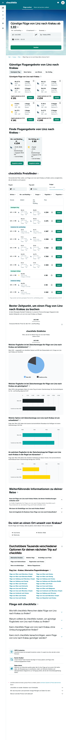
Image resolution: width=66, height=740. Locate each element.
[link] (17, 163)
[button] (3, 3)
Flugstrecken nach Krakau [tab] (36, 561)
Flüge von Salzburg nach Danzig (19, 581)
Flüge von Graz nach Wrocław (18, 588)
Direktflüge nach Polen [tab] (45, 557)
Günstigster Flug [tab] (15, 72)
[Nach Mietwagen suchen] (3, 15)
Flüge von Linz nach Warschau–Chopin (47, 595)
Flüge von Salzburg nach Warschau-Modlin (48, 581)
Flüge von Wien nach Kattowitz (19, 586)
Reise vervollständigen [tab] (17, 565)
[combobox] (17, 30)
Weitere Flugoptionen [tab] (34, 565)
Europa (14, 57)
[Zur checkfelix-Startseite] (11, 2)
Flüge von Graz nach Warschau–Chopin (21, 591)
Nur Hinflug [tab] (49, 72)
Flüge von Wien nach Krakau (44, 574)
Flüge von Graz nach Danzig (18, 598)
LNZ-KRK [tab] (36, 319)
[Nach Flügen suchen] (3, 8)
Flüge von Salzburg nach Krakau (45, 579)
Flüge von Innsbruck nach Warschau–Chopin (49, 591)
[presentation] (18, 27)
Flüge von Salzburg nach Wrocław (46, 593)
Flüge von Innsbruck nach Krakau (19, 593)
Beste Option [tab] (27, 72)
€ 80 (13, 27)
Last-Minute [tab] (38, 72)
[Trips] (3, 23)
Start (10, 57)
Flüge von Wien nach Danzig (44, 576)
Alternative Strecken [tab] (17, 557)
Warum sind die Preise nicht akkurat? (36, 694)
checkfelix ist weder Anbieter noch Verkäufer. (36, 688)
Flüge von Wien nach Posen (44, 583)
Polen (19, 57)
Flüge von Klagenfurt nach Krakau (46, 598)
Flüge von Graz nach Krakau (44, 586)
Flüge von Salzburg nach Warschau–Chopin (22, 579)
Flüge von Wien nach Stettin (18, 595)
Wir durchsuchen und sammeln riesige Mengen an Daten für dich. (36, 691)
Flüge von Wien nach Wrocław (18, 583)
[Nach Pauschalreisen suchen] (3, 18)
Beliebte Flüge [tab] (30, 557)
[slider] (64, 190)
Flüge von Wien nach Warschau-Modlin (21, 576)
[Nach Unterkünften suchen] (3, 11)
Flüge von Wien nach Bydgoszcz (45, 588)
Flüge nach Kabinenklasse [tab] (18, 561)
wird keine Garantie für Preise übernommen (50, 682)
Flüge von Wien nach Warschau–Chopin (21, 574)
